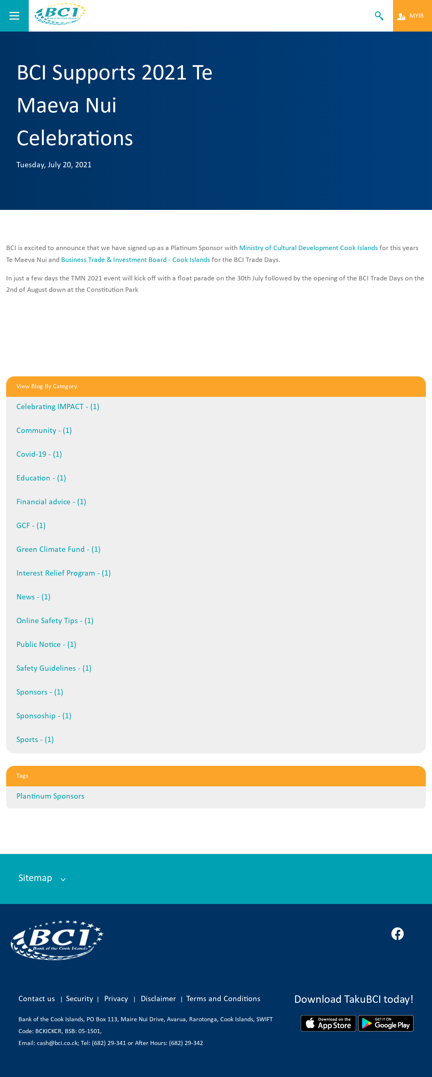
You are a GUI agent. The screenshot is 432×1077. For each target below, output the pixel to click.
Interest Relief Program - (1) (63, 573)
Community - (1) (44, 431)
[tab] (216, 878)
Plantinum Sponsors (50, 796)
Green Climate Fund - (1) (58, 550)
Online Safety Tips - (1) (55, 621)
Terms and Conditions (223, 999)
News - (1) (33, 597)
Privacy (116, 999)
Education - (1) (41, 478)
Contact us (36, 999)
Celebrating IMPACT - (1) (57, 407)
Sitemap (36, 878)
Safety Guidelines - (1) (53, 669)
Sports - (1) (35, 740)
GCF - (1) (31, 526)
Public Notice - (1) (46, 645)
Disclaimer (160, 999)
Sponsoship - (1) (43, 716)
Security (79, 999)
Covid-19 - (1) (39, 455)
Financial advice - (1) (51, 502)
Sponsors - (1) (39, 692)
